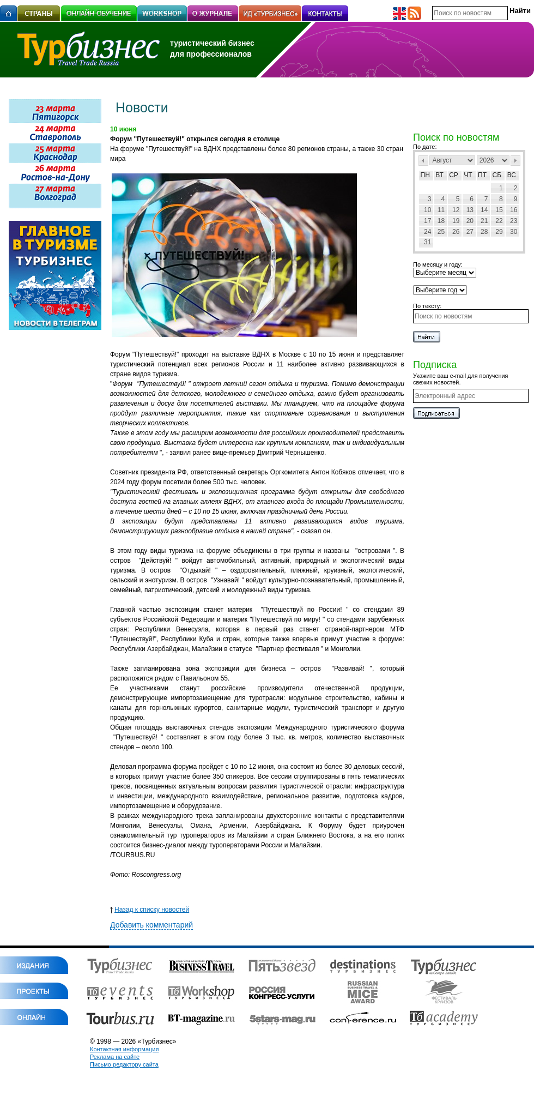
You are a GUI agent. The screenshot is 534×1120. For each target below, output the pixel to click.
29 (498, 232)
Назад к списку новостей (149, 909)
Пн (425, 175)
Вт (439, 175)
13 (470, 210)
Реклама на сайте (114, 1056)
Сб (497, 175)
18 (441, 221)
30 (513, 232)
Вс (511, 175)
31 (427, 242)
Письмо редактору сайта (124, 1064)
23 (513, 221)
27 (470, 232)
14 (484, 210)
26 (455, 232)
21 (484, 221)
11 (441, 210)
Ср (453, 175)
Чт (468, 175)
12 (455, 210)
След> (515, 160)
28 (484, 232)
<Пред (423, 160)
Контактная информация (124, 1049)
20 (470, 221)
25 (441, 232)
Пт (482, 175)
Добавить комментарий (151, 924)
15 (498, 210)
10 (427, 210)
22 (498, 221)
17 (427, 221)
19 (455, 221)
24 (427, 232)
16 (513, 210)
